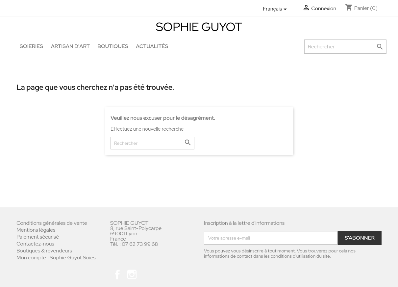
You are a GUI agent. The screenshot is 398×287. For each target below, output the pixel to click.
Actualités (152, 46)
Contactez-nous (35, 243)
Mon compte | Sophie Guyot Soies (56, 257)
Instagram (131, 274)
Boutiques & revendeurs (44, 250)
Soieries (31, 46)
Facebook (117, 274)
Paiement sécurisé (37, 236)
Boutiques (112, 46)
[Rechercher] (345, 46)
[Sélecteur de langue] (276, 9)
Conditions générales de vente (51, 223)
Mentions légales (35, 229)
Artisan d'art (70, 46)
